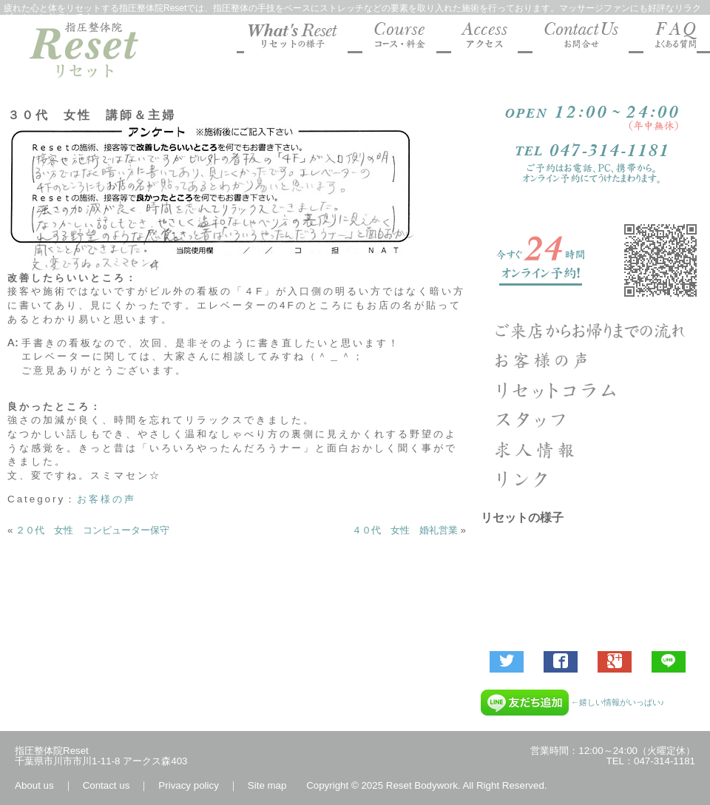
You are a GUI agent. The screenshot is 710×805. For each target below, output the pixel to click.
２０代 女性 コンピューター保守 (92, 530)
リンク (592, 479)
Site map (267, 785)
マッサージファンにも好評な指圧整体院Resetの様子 (296, 37)
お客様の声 (106, 499)
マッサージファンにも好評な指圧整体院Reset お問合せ (580, 37)
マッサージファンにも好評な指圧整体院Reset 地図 (484, 37)
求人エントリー (592, 449)
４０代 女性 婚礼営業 (405, 530)
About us (34, 785)
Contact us (106, 785)
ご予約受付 (592, 260)
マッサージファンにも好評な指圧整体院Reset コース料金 (399, 37)
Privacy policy (188, 785)
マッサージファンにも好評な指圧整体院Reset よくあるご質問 (670, 37)
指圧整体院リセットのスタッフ (592, 419)
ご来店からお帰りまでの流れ (592, 331)
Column (592, 390)
